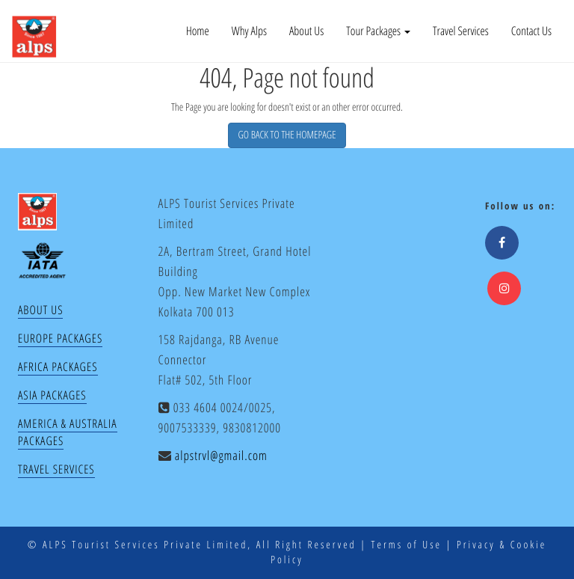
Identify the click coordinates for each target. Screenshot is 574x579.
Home (197, 30)
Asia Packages (52, 395)
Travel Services (461, 30)
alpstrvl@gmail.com (221, 455)
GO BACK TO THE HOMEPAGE (287, 135)
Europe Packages (60, 338)
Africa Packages (58, 366)
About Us (306, 30)
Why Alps (249, 30)
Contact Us (531, 30)
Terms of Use (406, 545)
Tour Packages (378, 30)
